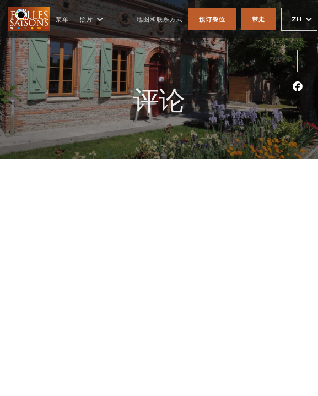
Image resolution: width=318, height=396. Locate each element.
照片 (92, 19)
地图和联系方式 (160, 19)
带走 (258, 19)
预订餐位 (212, 19)
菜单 (62, 19)
